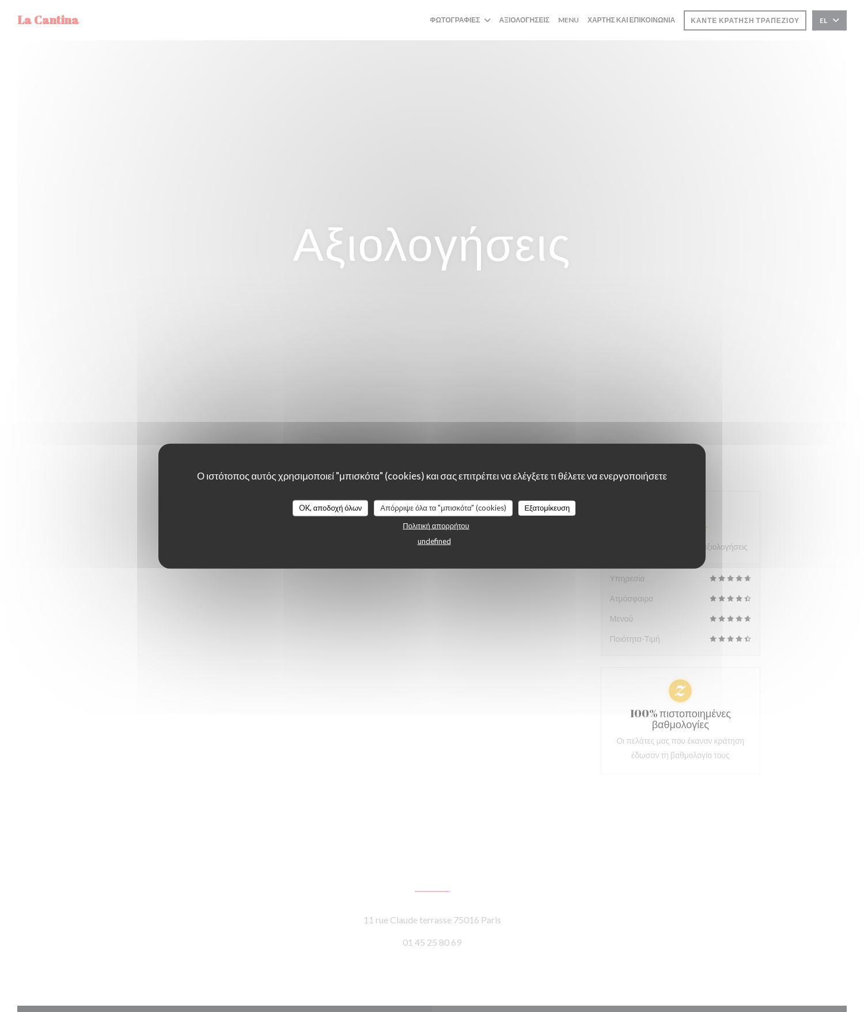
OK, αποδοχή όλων (330, 507)
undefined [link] (434, 540)
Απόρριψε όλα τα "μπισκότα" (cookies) (443, 507)
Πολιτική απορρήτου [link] (436, 525)
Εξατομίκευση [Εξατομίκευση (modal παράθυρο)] (547, 507)
